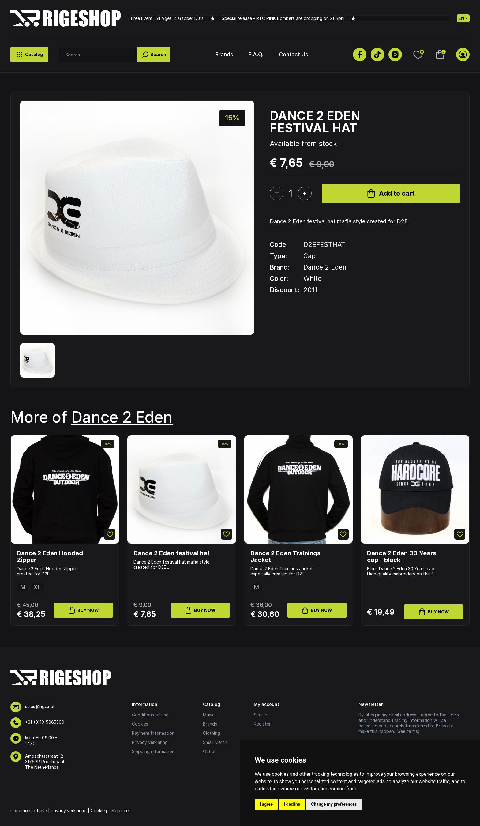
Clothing (211, 733)
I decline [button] (292, 804)
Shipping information (153, 751)
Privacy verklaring (150, 742)
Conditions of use (150, 714)
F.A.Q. (256, 54)
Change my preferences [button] (334, 804)
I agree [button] (266, 804)
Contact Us (293, 54)
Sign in (260, 714)
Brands (224, 54)
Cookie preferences (111, 810)
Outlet (209, 751)
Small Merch (215, 742)
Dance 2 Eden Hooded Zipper (50, 556)
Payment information (153, 733)
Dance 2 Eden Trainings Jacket (285, 556)
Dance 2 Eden (122, 417)
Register (262, 723)
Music (209, 714)
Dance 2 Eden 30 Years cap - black (401, 556)
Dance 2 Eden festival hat (171, 553)
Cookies (140, 723)
